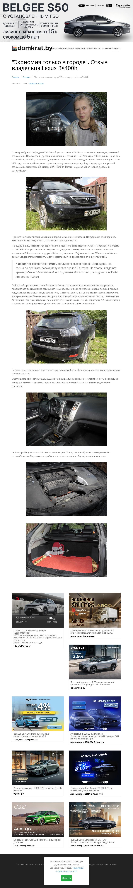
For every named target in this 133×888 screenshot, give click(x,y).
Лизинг (78, 49)
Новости (96, 49)
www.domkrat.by (36, 83)
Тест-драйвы (106, 49)
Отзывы (115, 49)
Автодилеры (86, 49)
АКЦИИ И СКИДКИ (67, 49)
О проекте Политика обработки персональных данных (41, 864)
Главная (15, 77)
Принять (66, 878)
